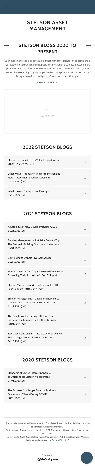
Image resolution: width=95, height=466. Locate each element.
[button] (7, 7)
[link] (47, 25)
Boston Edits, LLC (60, 440)
